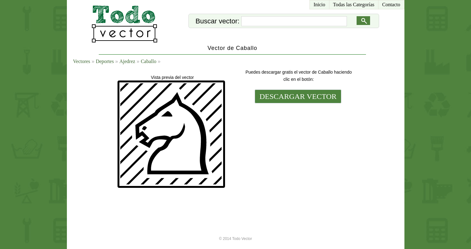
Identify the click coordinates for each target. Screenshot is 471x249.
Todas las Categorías (353, 4)
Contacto (391, 4)
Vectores (81, 61)
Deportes (105, 61)
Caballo (148, 61)
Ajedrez (127, 61)
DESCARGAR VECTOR (298, 96)
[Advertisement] (297, 147)
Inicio (319, 4)
